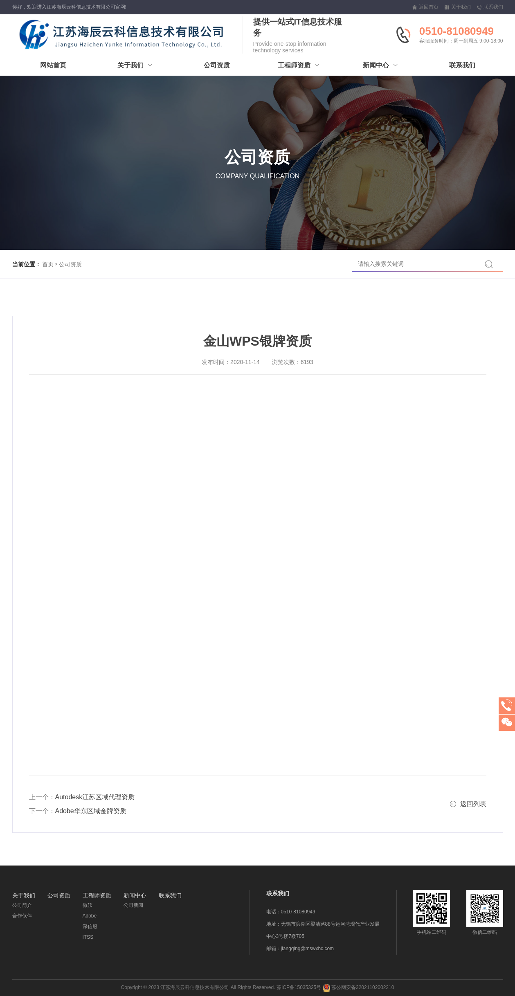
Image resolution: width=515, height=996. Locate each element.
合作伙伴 (22, 916)
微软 (87, 905)
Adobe (90, 916)
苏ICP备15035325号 (299, 987)
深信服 (90, 926)
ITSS (88, 937)
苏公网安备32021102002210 (358, 987)
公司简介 (22, 905)
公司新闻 (133, 905)
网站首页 (53, 65)
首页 (48, 264)
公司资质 (70, 264)
